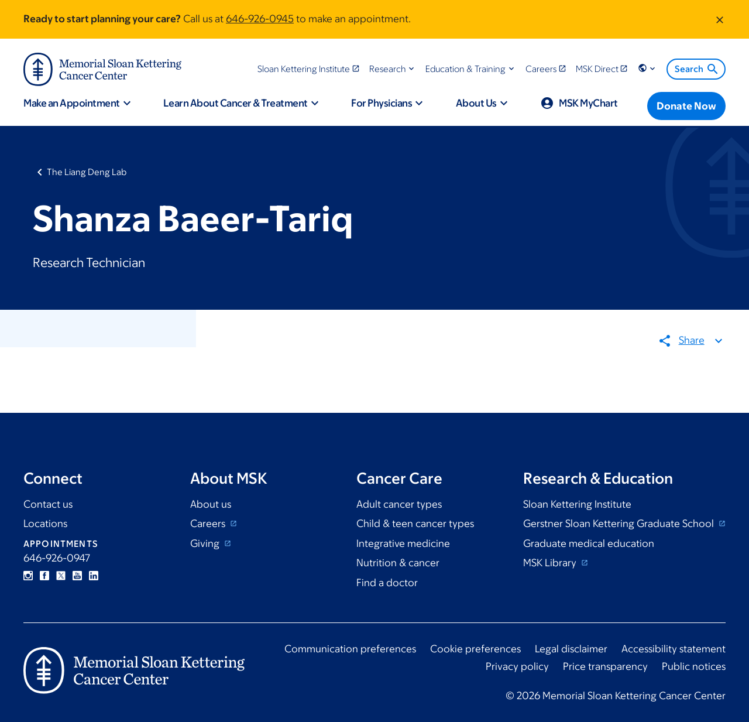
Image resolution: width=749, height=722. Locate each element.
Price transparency (605, 666)
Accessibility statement (673, 649)
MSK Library (551, 563)
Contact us (48, 504)
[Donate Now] (686, 106)
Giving (206, 543)
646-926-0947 (56, 558)
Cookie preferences (475, 649)
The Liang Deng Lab (86, 172)
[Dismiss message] (720, 19)
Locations (45, 523)
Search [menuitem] (697, 69)
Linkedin (93, 575)
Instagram (28, 575)
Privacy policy (517, 666)
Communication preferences (350, 649)
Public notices (694, 666)
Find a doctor (387, 582)
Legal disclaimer (571, 649)
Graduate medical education (588, 543)
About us (210, 504)
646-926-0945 (260, 19)
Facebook (44, 575)
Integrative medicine (403, 543)
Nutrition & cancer (397, 563)
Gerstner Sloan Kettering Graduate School (619, 523)
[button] (393, 69)
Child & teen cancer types (415, 523)
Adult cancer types (399, 504)
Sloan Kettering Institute (577, 504)
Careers (209, 523)
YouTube (77, 575)
